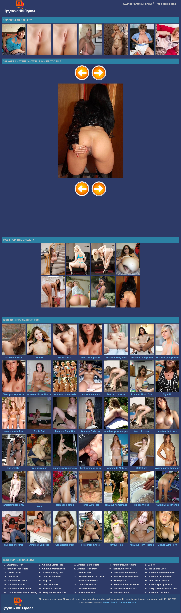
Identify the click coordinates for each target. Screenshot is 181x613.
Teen (39, 506)
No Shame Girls (157, 568)
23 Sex (151, 565)
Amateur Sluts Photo (88, 565)
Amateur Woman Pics (53, 568)
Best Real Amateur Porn (126, 576)
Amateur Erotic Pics (52, 565)
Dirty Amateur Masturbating (22, 592)
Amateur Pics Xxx (17, 584)
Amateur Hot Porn (17, 580)
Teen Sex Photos (87, 584)
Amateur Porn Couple (19, 588)
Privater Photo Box (88, 580)
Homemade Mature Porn (127, 584)
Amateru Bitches (87, 588)
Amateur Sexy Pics (53, 572)
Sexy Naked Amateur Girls (163, 588)
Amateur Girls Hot (52, 588)
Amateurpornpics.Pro (160, 584)
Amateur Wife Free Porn (91, 576)
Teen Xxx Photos (52, 576)
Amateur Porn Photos (160, 576)
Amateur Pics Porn (87, 568)
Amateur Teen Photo (17, 568)
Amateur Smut (121, 592)
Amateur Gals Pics (159, 592)
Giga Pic (47, 580)
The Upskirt (120, 580)
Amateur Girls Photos (125, 572)
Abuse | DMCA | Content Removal (119, 602)
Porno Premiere (86, 592)
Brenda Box (84, 572)
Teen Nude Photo (122, 568)
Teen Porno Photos (159, 580)
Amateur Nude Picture (124, 565)
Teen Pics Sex (50, 584)
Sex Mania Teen (15, 565)
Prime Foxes (14, 572)
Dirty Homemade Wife (54, 592)
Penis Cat (13, 576)
